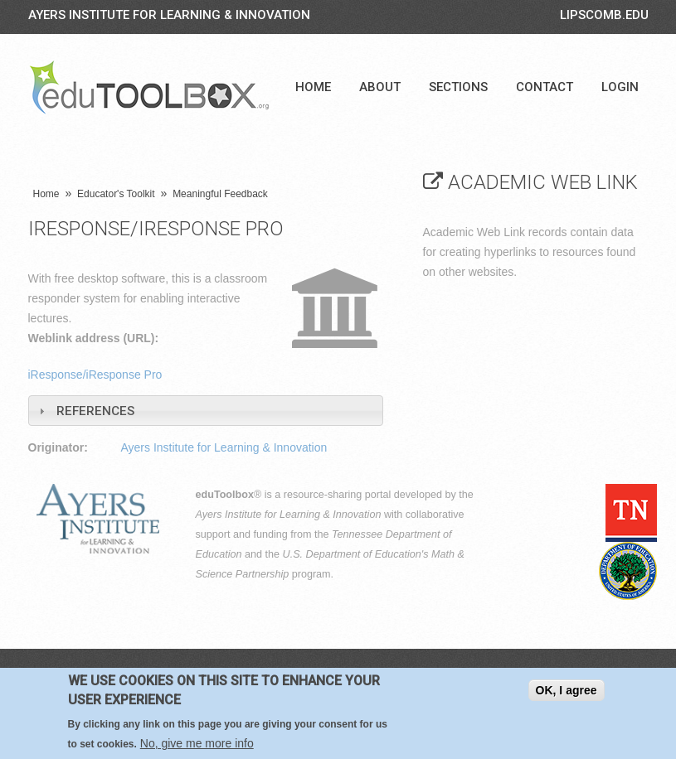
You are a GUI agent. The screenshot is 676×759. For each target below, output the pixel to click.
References (95, 411)
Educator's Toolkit (115, 194)
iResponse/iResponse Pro (95, 374)
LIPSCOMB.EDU (604, 14)
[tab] (205, 410)
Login (620, 87)
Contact (544, 87)
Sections (458, 87)
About (380, 87)
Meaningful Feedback (220, 194)
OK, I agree (566, 690)
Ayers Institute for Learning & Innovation (169, 14)
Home (313, 87)
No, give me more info (197, 743)
